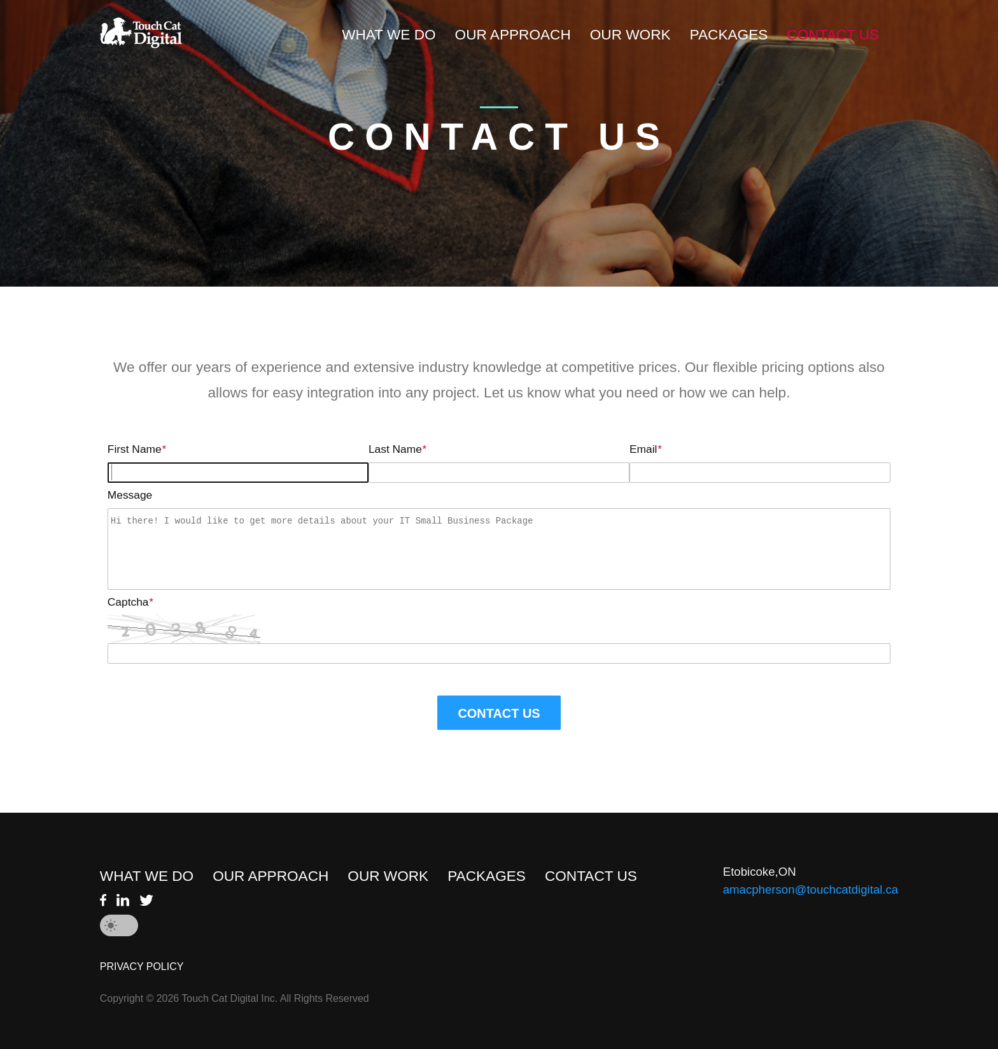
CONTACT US (833, 35)
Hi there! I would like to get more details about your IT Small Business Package (499, 549)
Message (130, 495)
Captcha (130, 602)
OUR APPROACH (513, 35)
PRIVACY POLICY (142, 966)
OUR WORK (630, 35)
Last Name (397, 449)
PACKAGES (729, 35)
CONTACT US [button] (499, 713)
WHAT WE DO (388, 35)
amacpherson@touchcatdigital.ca (810, 889)
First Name (137, 449)
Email (645, 449)
